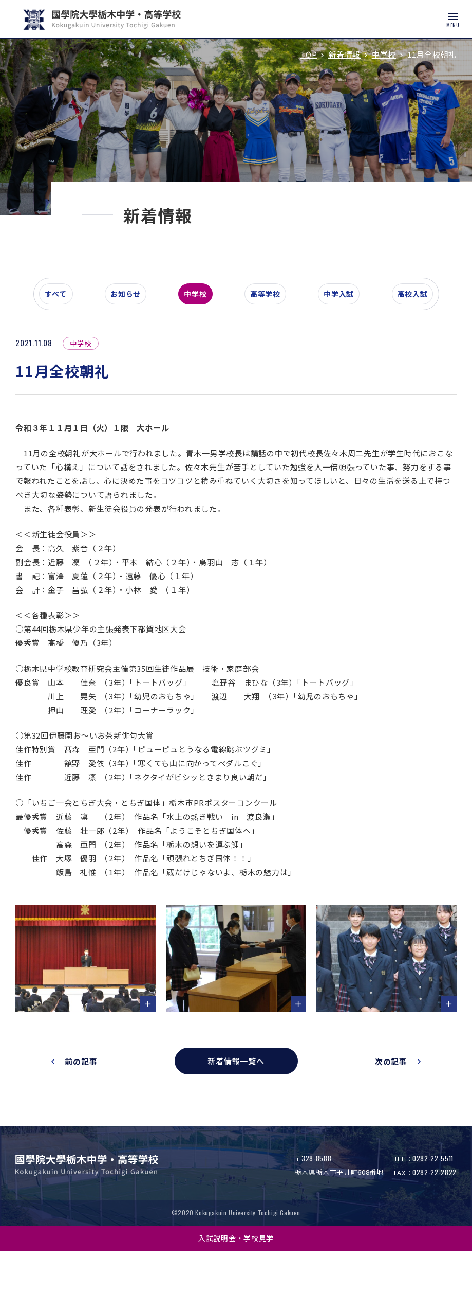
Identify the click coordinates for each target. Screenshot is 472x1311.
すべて (61, 357)
